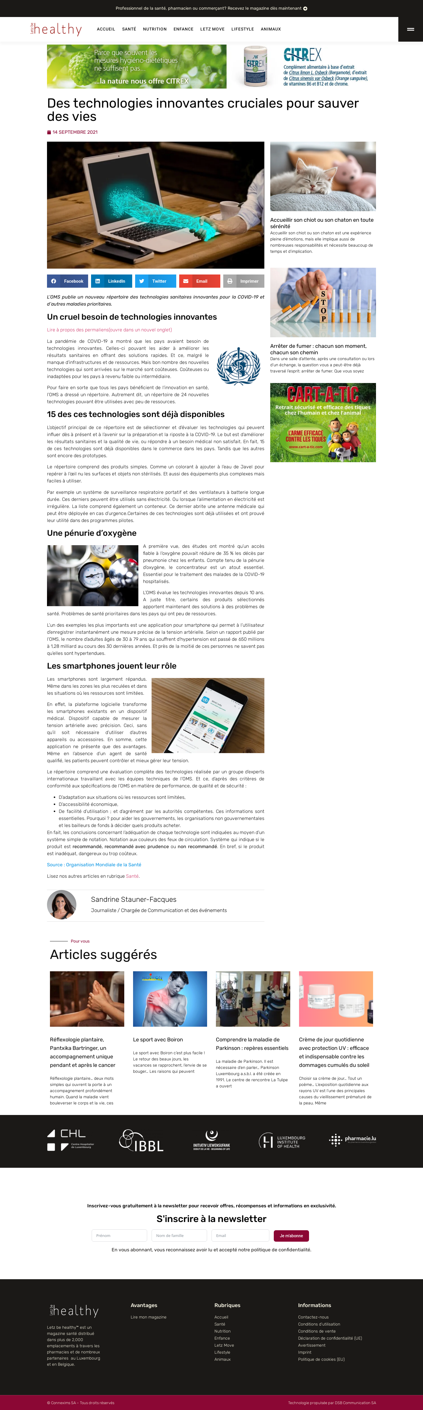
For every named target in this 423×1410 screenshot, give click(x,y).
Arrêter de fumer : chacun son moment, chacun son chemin (318, 349)
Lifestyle (242, 29)
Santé (129, 29)
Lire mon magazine (149, 1317)
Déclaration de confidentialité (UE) (330, 1338)
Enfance (184, 29)
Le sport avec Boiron (158, 1039)
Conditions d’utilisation (319, 1324)
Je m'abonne (291, 1235)
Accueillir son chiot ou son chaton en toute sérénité (322, 223)
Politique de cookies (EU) (321, 1359)
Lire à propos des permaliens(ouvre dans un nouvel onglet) (109, 330)
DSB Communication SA (355, 1403)
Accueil (106, 29)
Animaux (271, 29)
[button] (67, 281)
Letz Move (212, 29)
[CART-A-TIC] (323, 460)
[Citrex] (211, 87)
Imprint (304, 1352)
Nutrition (155, 29)
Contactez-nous (313, 1317)
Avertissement (311, 1345)
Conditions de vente (317, 1331)
